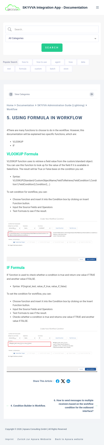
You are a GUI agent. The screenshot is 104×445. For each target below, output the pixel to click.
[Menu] (97, 7)
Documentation (25, 105)
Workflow (12, 109)
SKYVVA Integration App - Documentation (55, 7)
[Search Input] (54, 29)
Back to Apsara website (69, 439)
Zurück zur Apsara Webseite (34, 439)
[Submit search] (52, 48)
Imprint (9, 439)
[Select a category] (52, 38)
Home (10, 105)
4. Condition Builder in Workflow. (26, 405)
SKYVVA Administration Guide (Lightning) (61, 105)
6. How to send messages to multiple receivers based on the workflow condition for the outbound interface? (75, 405)
